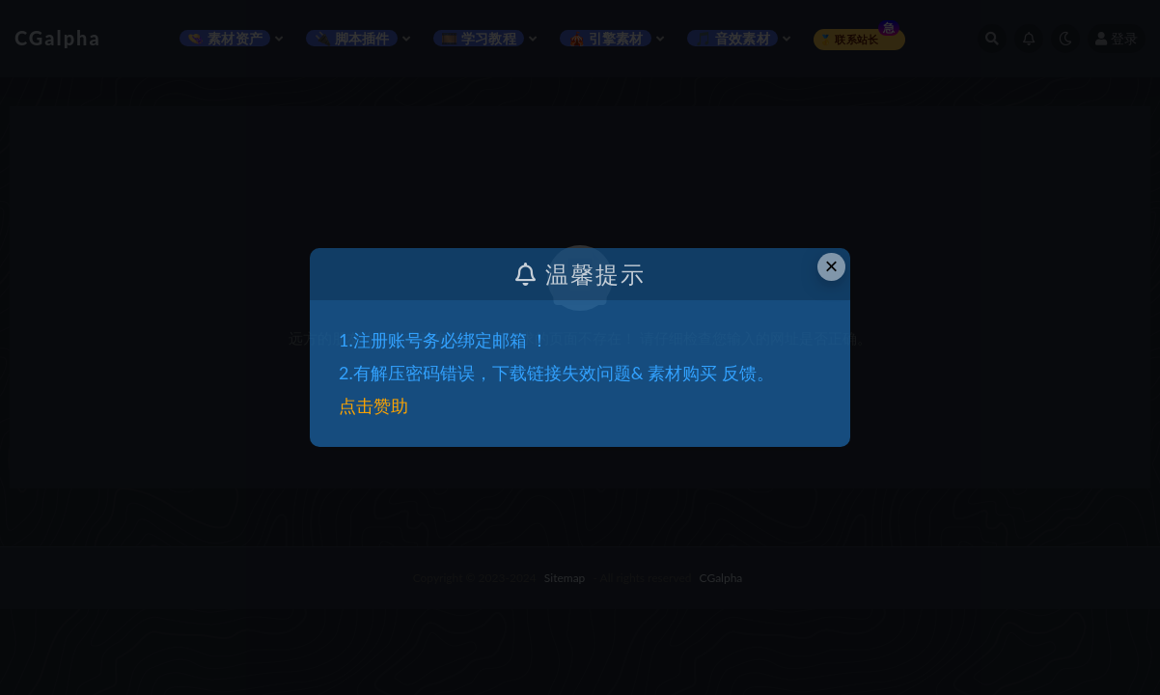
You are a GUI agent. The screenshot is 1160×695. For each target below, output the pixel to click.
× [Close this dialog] (832, 266)
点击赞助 (373, 405)
